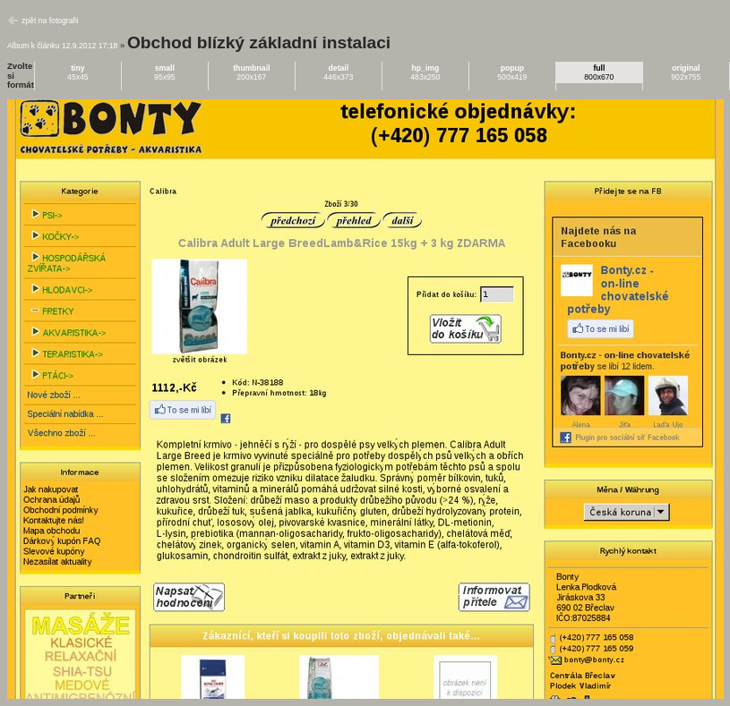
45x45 (78, 72)
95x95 (165, 72)
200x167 (251, 72)
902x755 (685, 72)
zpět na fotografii (50, 20)
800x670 (599, 72)
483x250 (425, 72)
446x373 (338, 72)
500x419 (512, 72)
